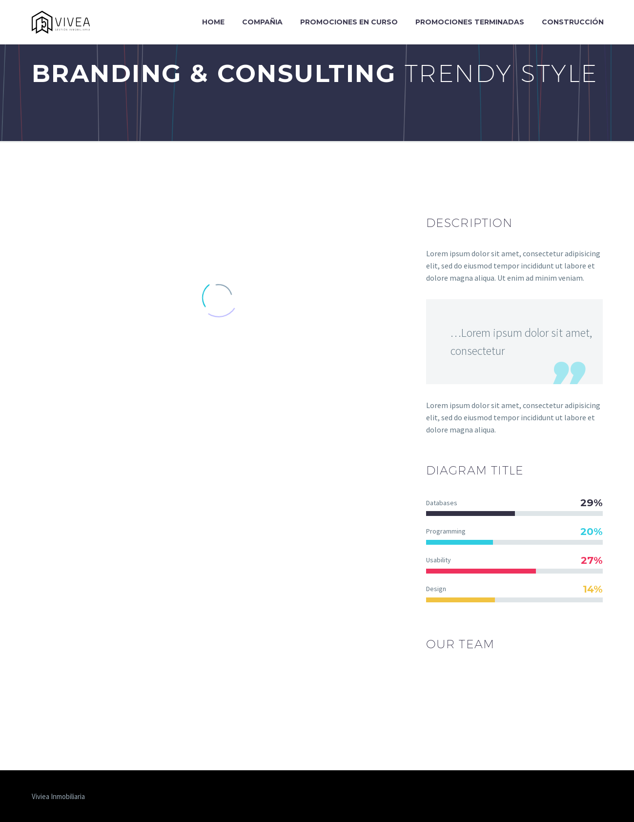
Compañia (262, 22)
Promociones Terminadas (469, 22)
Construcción (573, 22)
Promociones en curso (349, 22)
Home (213, 22)
